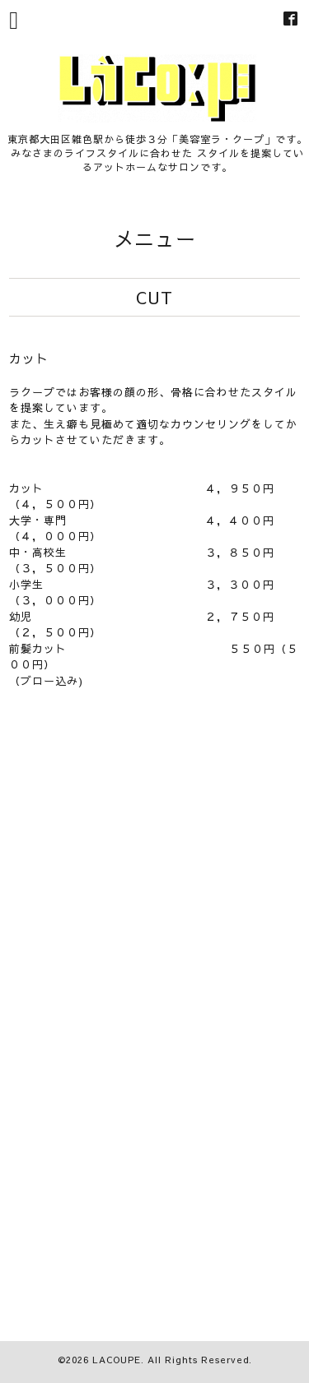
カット (29, 358)
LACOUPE (116, 1359)
